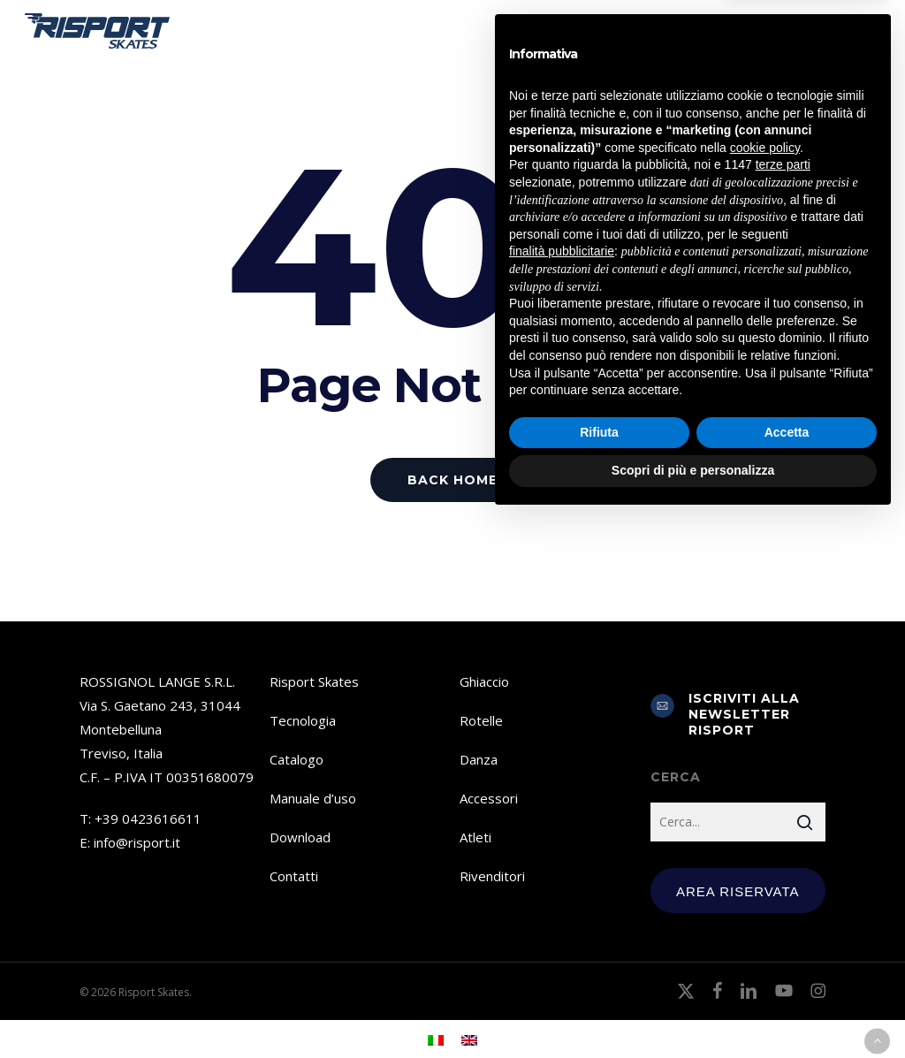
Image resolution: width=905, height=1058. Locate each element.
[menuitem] (794, 31)
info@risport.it (137, 842)
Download (300, 837)
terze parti (783, 704)
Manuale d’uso (313, 798)
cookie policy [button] (765, 687)
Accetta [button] (787, 971)
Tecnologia (303, 720)
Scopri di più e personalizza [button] (693, 1009)
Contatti (294, 876)
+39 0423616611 (148, 818)
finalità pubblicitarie (561, 790)
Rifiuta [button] (599, 971)
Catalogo (296, 759)
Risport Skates (314, 681)
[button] (870, 31)
